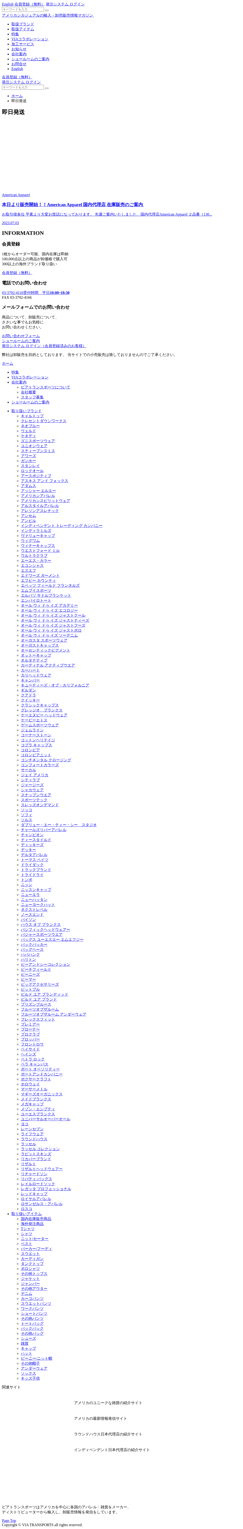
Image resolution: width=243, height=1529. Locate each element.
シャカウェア (32, 790)
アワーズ (28, 456)
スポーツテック (34, 800)
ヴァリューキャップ (38, 536)
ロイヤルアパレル (36, 1199)
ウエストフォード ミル (40, 551)
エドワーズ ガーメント (40, 575)
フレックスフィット (38, 1019)
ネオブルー (30, 426)
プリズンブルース (36, 1004)
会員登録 (29, 4)
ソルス (26, 820)
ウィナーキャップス (38, 546)
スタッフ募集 (32, 397)
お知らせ (19, 49)
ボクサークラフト (36, 1079)
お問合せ (19, 64)
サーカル (28, 770)
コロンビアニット (36, 755)
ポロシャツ (30, 1269)
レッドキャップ (34, 1194)
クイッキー (30, 700)
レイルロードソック (38, 1184)
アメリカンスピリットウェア (45, 501)
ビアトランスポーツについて (45, 387)
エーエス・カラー (36, 561)
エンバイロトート (36, 600)
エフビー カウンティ (38, 580)
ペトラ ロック (33, 1059)
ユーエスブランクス (38, 1114)
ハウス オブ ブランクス (41, 925)
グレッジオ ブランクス (42, 710)
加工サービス (22, 44)
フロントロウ (32, 1044)
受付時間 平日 (36, 293)
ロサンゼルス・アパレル (42, 1204)
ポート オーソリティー (40, 1069)
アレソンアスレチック (40, 511)
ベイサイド (30, 1049)
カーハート (30, 670)
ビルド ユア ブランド (39, 999)
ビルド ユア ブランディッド (44, 994)
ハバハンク (30, 954)
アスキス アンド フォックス (44, 481)
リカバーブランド (36, 1159)
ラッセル (28, 1144)
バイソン (28, 920)
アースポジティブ (36, 476)
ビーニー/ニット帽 (36, 1358)
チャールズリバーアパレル (43, 830)
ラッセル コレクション (40, 1149)
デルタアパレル (34, 855)
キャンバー (30, 680)
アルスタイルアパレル (40, 506)
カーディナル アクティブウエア (48, 665)
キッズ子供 (30, 1378)
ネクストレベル (34, 910)
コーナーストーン (36, 735)
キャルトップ (32, 416)
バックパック (32, 1328)
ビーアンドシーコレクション (45, 964)
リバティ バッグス (36, 1179)
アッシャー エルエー (38, 491)
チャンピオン (32, 835)
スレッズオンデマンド (40, 805)
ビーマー (28, 979)
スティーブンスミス (38, 451)
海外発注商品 (32, 1224)
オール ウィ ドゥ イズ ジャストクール (53, 615)
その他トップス (34, 1274)
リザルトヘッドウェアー (42, 1169)
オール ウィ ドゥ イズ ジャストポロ (51, 630)
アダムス (28, 486)
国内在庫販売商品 (36, 1219)
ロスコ (26, 1209)
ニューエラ (30, 895)
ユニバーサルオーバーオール (45, 1119)
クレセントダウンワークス (43, 421)
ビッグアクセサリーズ (40, 984)
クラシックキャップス (40, 705)
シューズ (28, 1338)
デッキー (28, 850)
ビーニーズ (30, 974)
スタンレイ (30, 466)
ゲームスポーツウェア (40, 725)
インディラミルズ (36, 531)
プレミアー (30, 1024)
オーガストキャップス (40, 645)
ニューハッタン (34, 900)
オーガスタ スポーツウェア (44, 640)
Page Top (9, 1521)
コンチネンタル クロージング (46, 760)
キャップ (28, 1348)
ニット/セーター (34, 1239)
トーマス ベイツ (34, 860)
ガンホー (28, 461)
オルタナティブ (34, 660)
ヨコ (24, 1124)
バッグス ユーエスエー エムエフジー (52, 939)
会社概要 (28, 392)
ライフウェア (32, 1134)
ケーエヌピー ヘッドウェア (44, 715)
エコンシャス (32, 565)
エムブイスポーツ (36, 590)
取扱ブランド (22, 24)
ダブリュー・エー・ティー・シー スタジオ (59, 825)
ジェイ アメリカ (34, 775)
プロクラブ (30, 1034)
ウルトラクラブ (34, 556)
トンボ (26, 880)
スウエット (30, 1254)
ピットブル (30, 989)
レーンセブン (32, 1129)
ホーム (17, 96)
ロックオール (32, 471)
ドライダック (32, 865)
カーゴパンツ (32, 1299)
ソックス (28, 1373)
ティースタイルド (36, 840)
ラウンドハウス (34, 1139)
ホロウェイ (30, 1084)
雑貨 (24, 1343)
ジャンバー (30, 1284)
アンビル (28, 521)
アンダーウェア (34, 1368)
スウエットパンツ (36, 1304)
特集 (15, 34)
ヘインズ (28, 1054)
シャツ (26, 1234)
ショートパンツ (34, 1313)
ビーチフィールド (36, 969)
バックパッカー (34, 944)
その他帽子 (30, 1363)
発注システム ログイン (65, 4)
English (8, 4)
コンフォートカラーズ (40, 765)
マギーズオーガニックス (42, 1094)
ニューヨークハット (38, 905)
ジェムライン (32, 730)
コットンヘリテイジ (38, 740)
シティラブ (30, 780)
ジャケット (30, 1279)
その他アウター (34, 1289)
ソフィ (26, 815)
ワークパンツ (32, 1309)
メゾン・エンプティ (38, 1109)
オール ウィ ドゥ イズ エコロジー (49, 610)
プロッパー (30, 1039)
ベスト (26, 1244)
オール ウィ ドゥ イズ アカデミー (49, 605)
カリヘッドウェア (36, 675)
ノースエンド (32, 915)
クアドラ (28, 695)
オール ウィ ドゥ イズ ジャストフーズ (53, 625)
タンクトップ (32, 1264)
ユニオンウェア (34, 446)
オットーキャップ (36, 655)
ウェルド (28, 431)
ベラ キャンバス (34, 1064)
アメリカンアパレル (38, 496)
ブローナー (30, 1029)
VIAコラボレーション (29, 39)
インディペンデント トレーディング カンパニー (62, 526)
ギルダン (28, 690)
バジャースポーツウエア (42, 935)
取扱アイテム (22, 29)
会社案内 (19, 54)
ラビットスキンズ (36, 1154)
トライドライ (32, 875)
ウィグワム (30, 541)
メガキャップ (32, 1104)
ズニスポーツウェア (38, 441)
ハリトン (28, 959)
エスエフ (28, 570)
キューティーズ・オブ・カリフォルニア (55, 685)
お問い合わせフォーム (21, 336)
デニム (26, 1294)
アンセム (28, 516)
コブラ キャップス (36, 745)
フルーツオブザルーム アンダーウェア (53, 1014)
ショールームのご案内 (30, 59)
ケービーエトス (34, 720)
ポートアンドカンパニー (42, 1074)
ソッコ (26, 810)
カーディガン (32, 1259)
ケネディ (28, 436)
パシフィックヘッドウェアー (45, 930)
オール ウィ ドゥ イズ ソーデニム (49, 635)
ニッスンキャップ (36, 890)
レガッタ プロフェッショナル (46, 1189)
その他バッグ (32, 1333)
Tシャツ (28, 1229)
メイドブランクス (36, 1099)
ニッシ (26, 885)
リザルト (28, 1164)
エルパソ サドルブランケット (46, 595)
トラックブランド (36, 870)
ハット (26, 1353)
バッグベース (32, 949)
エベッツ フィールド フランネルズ (50, 585)
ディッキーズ (32, 845)
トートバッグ (32, 1323)
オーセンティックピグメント (45, 650)
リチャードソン (34, 1174)
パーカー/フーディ (36, 1249)
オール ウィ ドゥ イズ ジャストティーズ (55, 620)
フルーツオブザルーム (40, 1009)
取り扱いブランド (26, 411)
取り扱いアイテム (26, 1214)
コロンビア (30, 750)
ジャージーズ (32, 785)
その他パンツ (32, 1318)
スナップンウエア (36, 795)
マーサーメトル (34, 1089)
